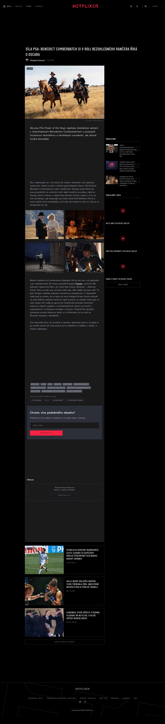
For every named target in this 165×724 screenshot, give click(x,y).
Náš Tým (103, 705)
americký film (41, 392)
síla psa (38, 395)
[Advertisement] (64, 161)
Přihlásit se (49, 438)
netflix (38, 388)
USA (53, 388)
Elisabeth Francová (37, 62)
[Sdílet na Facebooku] (39, 404)
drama (60, 388)
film (46, 388)
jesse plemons (77, 395)
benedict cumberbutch (81, 392)
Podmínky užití (32, 705)
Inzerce (128, 705)
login (155, 7)
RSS (138, 705)
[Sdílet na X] (50, 404)
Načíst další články (64, 648)
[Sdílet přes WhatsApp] (60, 404)
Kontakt (116, 705)
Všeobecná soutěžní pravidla (60, 705)
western (70, 388)
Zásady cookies (87, 705)
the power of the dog (56, 395)
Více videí (122, 286)
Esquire (36, 289)
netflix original (59, 392)
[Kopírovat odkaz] (77, 404)
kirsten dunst (84, 388)
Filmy (30, 70)
